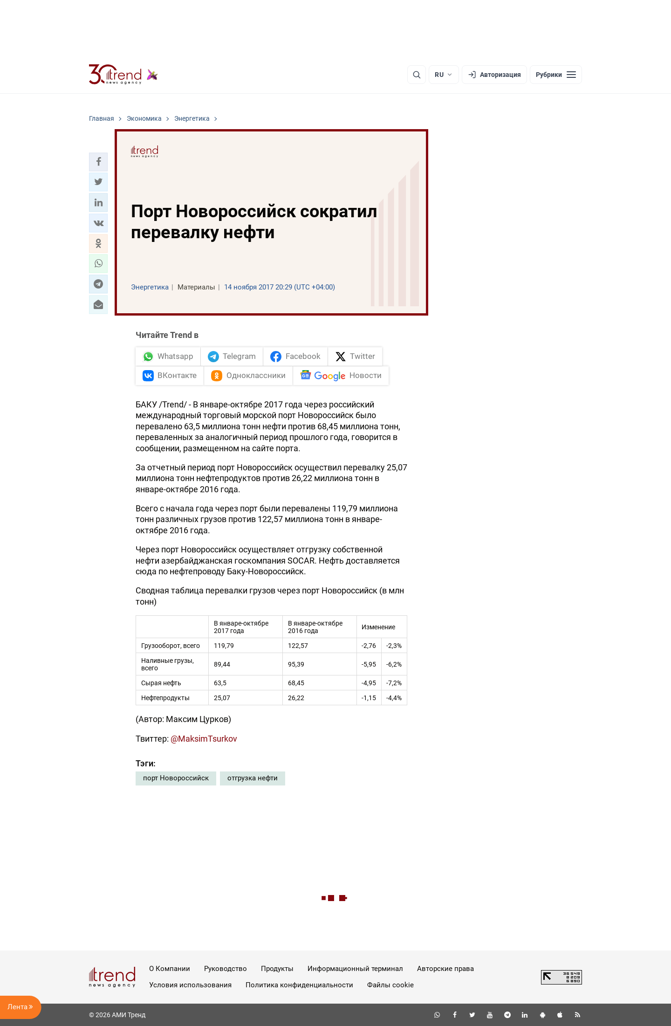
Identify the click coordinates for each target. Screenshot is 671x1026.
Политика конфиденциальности (299, 985)
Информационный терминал (355, 968)
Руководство (225, 968)
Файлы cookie (390, 985)
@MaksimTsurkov (204, 739)
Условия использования (190, 985)
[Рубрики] (556, 74)
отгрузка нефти (252, 778)
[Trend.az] (123, 74)
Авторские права (445, 968)
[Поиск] (416, 74)
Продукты (277, 968)
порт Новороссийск (176, 778)
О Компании (169, 968)
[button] (98, 162)
